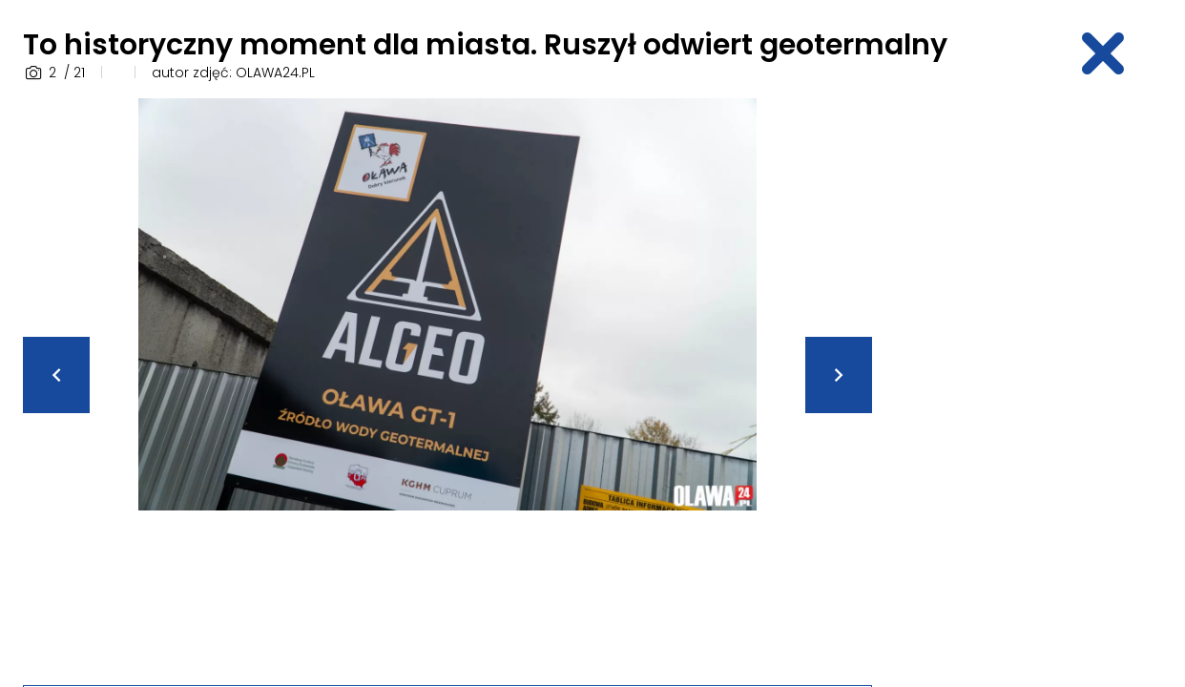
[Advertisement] (1038, 384)
